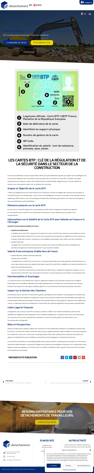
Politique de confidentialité (69, 469)
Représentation (47, 445)
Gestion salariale (47, 447)
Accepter (54, 466)
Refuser (68, 466)
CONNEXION (88, 3)
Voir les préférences (83, 466)
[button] (90, 450)
